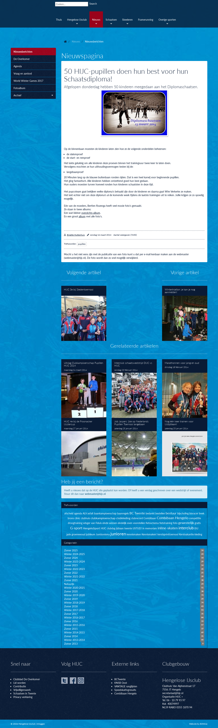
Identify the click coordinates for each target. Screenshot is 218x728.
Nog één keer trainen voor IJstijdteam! (184, 447)
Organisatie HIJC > (172, 696)
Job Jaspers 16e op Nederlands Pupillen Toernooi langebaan (134, 447)
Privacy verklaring (22, 697)
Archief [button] (33, 95)
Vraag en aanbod (23, 73)
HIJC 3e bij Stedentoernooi (83, 313)
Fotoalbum (19, 88)
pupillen (82, 243)
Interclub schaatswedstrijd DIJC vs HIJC (134, 388)
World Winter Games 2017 (28, 80)
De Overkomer (22, 59)
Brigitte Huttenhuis (76, 234)
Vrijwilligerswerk (22, 690)
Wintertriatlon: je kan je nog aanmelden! (184, 313)
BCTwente (120, 679)
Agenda (18, 66)
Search (93, 3)
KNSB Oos (120, 682)
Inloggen (41, 723)
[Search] (71, 4)
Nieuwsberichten (23, 51)
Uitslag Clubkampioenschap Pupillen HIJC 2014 (83, 388)
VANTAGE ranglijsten (125, 686)
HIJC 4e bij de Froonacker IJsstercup (83, 447)
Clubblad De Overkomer (26, 679)
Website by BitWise (198, 723)
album (82, 216)
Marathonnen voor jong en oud (184, 388)
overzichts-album (90, 213)
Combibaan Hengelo (125, 693)
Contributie (19, 686)
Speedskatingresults (125, 690)
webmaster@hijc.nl (95, 494)
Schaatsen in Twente (24, 693)
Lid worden (19, 682)
